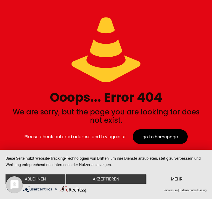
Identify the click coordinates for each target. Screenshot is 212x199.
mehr (176, 179)
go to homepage (160, 137)
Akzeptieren (106, 179)
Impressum (170, 190)
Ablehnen (35, 179)
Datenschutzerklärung (193, 190)
